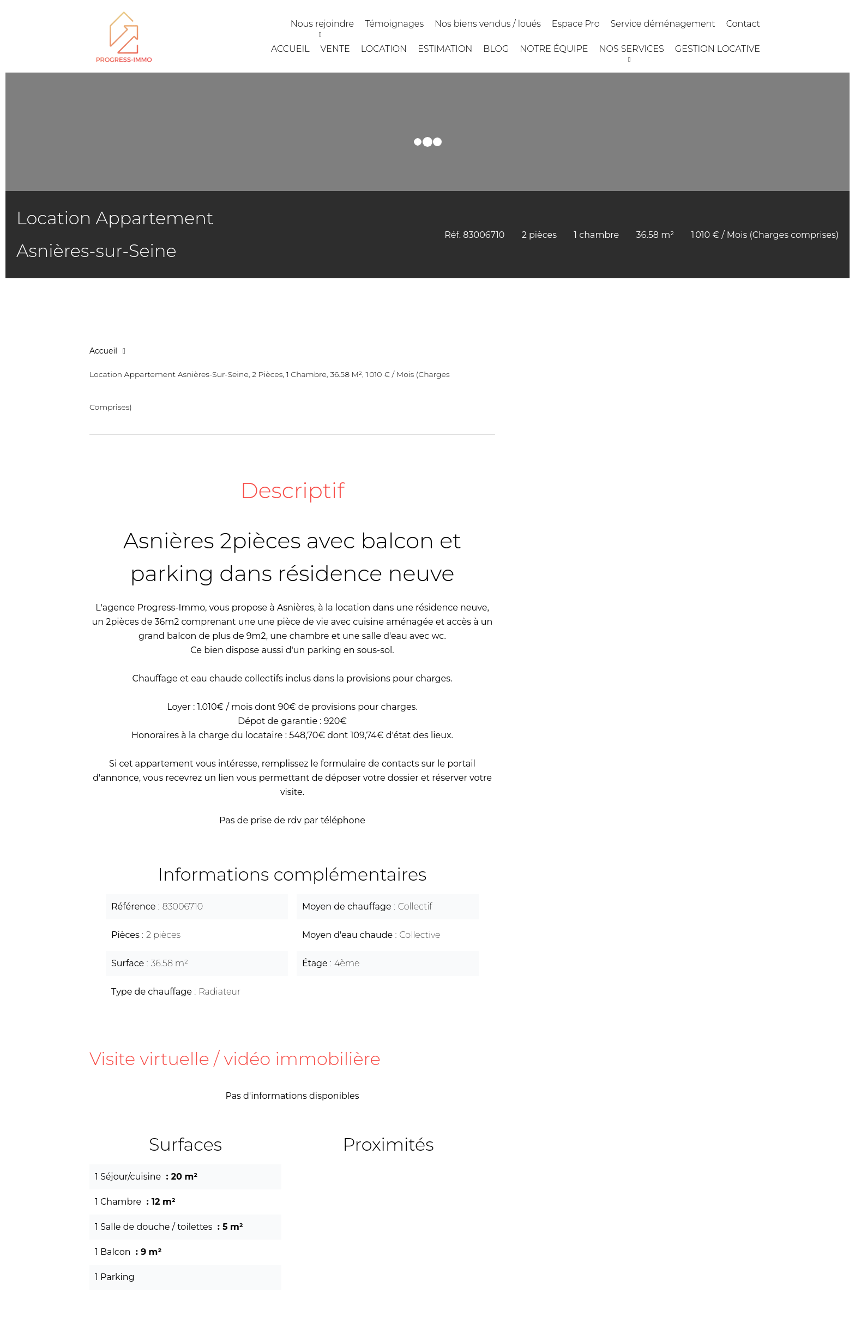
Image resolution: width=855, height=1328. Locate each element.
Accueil (103, 351)
